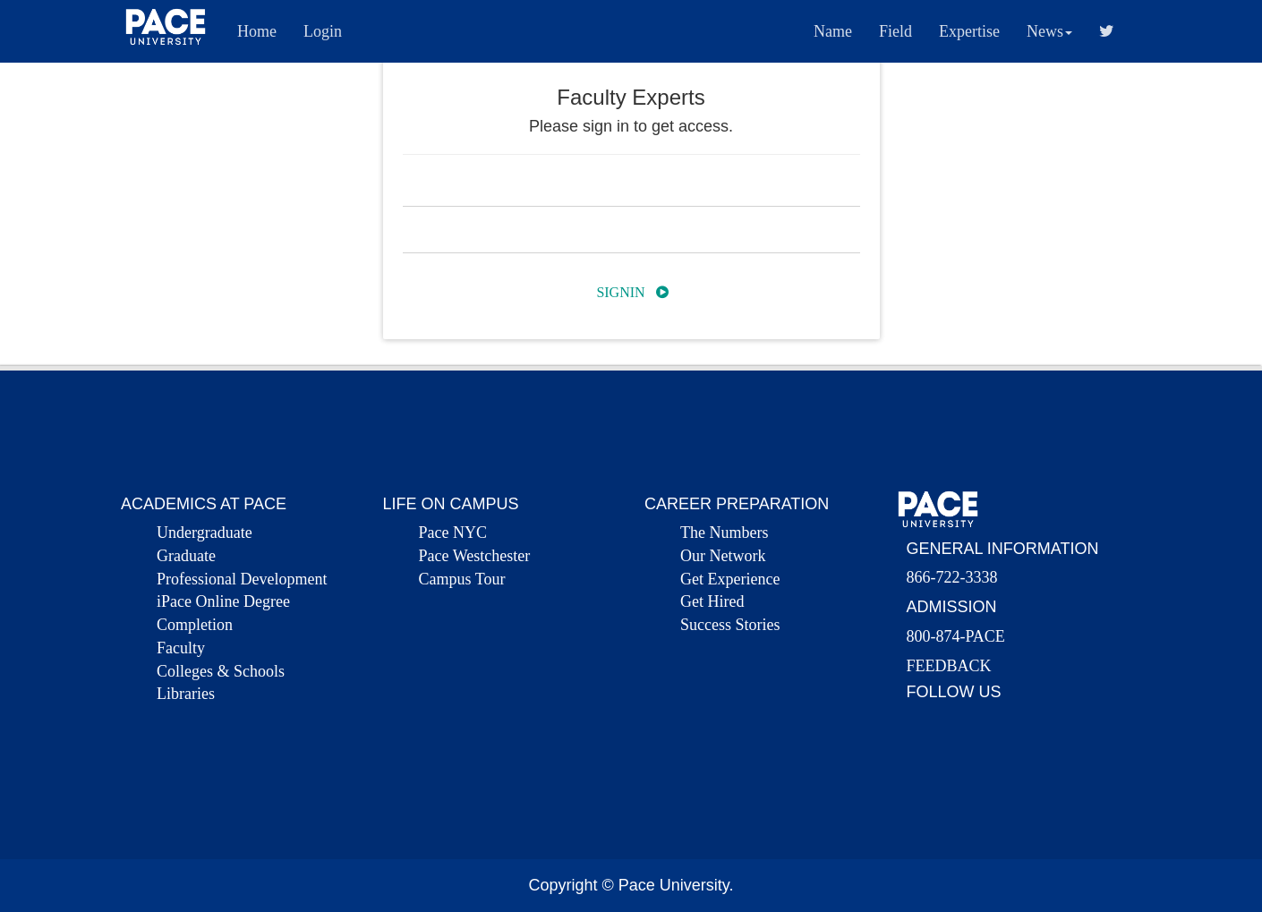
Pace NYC (453, 532)
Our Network (722, 556)
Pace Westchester (475, 556)
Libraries (186, 694)
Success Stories (730, 625)
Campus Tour (462, 579)
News (1049, 31)
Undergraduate (204, 532)
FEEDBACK (949, 666)
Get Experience (730, 579)
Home (257, 31)
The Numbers (724, 532)
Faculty (181, 648)
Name (833, 31)
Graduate (186, 556)
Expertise (969, 31)
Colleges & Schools (221, 671)
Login (322, 31)
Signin (632, 292)
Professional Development (242, 579)
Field (895, 31)
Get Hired (712, 601)
